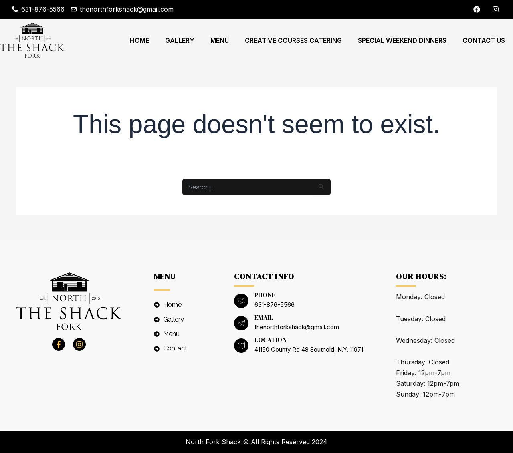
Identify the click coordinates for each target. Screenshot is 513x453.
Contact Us (484, 40)
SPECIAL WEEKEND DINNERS (402, 40)
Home (139, 40)
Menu (219, 40)
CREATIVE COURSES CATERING (293, 40)
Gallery (179, 40)
